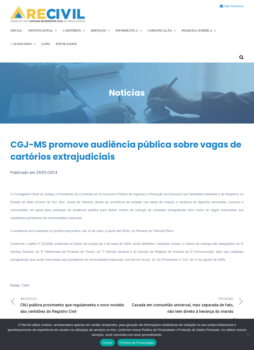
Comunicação (160, 30)
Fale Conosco (232, 6)
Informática (127, 30)
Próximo (180, 306)
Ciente (107, 343)
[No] (247, 334)
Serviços (98, 30)
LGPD (45, 44)
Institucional (40, 30)
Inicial (16, 30)
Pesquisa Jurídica (197, 30)
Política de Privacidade (137, 343)
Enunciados (66, 44)
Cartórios (72, 30)
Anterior (73, 306)
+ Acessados (21, 44)
